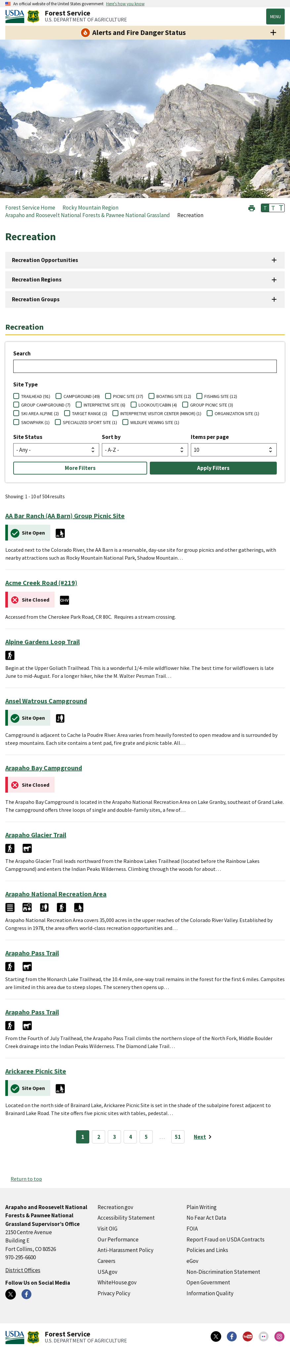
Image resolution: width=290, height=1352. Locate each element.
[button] (252, 207)
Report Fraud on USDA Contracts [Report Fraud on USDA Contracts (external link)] (225, 1239)
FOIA (192, 1228)
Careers (106, 1261)
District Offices (22, 1270)
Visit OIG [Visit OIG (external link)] (107, 1228)
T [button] (265, 208)
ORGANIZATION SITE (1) (237, 413)
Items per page (210, 437)
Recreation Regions (37, 279)
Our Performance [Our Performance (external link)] (118, 1239)
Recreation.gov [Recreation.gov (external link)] (115, 1207)
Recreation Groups (36, 299)
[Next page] (204, 1136)
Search (22, 353)
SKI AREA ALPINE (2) (40, 413)
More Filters (80, 468)
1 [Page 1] (82, 1136)
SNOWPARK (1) (35, 422)
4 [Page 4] (130, 1136)
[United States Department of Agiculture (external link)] (16, 16)
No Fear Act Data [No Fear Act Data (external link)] (206, 1217)
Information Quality (209, 1293)
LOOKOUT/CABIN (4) (158, 405)
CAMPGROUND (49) (81, 396)
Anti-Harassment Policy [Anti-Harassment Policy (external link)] (125, 1250)
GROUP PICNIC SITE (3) (211, 405)
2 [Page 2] (98, 1136)
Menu (275, 16)
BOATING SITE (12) (173, 396)
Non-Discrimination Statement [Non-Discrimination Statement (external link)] (223, 1271)
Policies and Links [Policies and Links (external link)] (207, 1250)
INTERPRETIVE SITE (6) (104, 405)
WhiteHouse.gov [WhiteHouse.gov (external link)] (117, 1282)
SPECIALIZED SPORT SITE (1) (90, 422)
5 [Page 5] (146, 1136)
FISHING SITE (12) (220, 396)
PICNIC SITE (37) (128, 396)
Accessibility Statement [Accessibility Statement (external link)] (126, 1217)
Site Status (27, 437)
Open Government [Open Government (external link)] (208, 1282)
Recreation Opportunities (45, 260)
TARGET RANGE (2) (89, 413)
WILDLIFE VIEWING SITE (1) (154, 422)
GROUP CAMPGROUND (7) (45, 405)
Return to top (26, 1178)
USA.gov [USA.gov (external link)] (107, 1271)
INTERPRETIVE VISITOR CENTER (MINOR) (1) (160, 413)
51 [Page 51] (178, 1136)
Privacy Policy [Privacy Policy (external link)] (114, 1293)
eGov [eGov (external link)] (192, 1261)
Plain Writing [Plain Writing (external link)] (201, 1207)
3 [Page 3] (114, 1136)
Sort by (111, 437)
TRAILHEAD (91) (35, 396)
